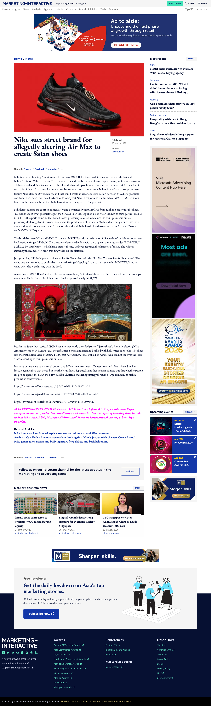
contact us (162, 654)
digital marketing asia (118, 649)
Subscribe (176, 4)
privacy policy (163, 668)
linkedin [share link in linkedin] (52, 169)
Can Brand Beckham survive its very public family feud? (172, 106)
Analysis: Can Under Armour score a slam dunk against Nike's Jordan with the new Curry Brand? (75, 437)
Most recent (173, 59)
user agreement (165, 678)
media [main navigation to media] (60, 9)
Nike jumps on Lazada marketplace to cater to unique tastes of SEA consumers (62, 433)
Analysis (154, 99)
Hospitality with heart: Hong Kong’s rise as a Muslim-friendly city (172, 121)
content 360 (113, 645)
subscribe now (44, 615)
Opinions (154, 80)
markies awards (63, 673)
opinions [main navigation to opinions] (71, 9)
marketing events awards (68, 663)
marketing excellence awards (70, 668)
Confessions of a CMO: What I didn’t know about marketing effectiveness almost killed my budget (169, 88)
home (18, 58)
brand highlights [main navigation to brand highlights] (88, 9)
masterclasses (114, 667)
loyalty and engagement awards (71, 659)
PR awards (60, 682)
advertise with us (166, 649)
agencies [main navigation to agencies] (49, 9)
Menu (202, 3)
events (113, 9)
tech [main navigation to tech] (103, 9)
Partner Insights (158, 115)
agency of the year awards (69, 645)
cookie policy (163, 659)
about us (161, 645)
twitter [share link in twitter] (28, 169)
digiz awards (62, 654)
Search (189, 3)
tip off (189, 9)
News (29, 58)
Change (81, 3)
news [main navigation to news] (26, 9)
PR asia (111, 654)
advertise (201, 9)
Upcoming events (173, 412)
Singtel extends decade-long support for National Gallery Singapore (172, 136)
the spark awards (64, 687)
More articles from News (79, 488)
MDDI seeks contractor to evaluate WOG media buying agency (171, 71)
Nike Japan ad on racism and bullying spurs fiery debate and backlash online (61, 441)
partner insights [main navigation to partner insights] (11, 9)
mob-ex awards (63, 678)
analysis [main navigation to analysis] (36, 9)
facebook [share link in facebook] (40, 169)
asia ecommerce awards (67, 649)
